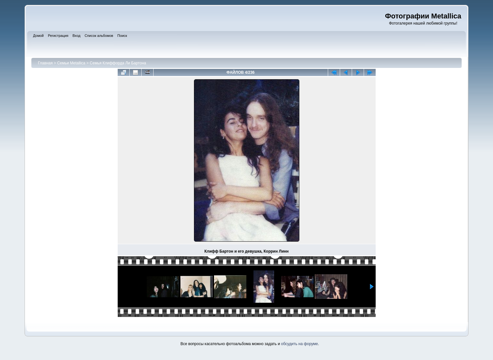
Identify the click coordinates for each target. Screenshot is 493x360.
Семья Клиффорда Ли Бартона (118, 63)
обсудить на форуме (299, 344)
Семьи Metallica (71, 63)
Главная (45, 63)
